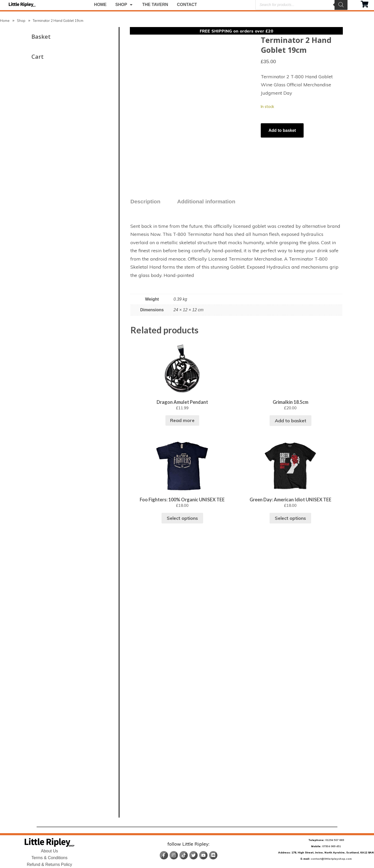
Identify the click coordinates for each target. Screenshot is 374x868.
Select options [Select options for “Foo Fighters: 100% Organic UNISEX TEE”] (321, 795)
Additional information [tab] (206, 200)
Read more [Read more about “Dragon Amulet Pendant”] (321, 558)
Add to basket (282, 130)
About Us (49, 851)
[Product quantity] (261, 120)
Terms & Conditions (49, 858)
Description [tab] (145, 200)
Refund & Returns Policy (49, 864)
